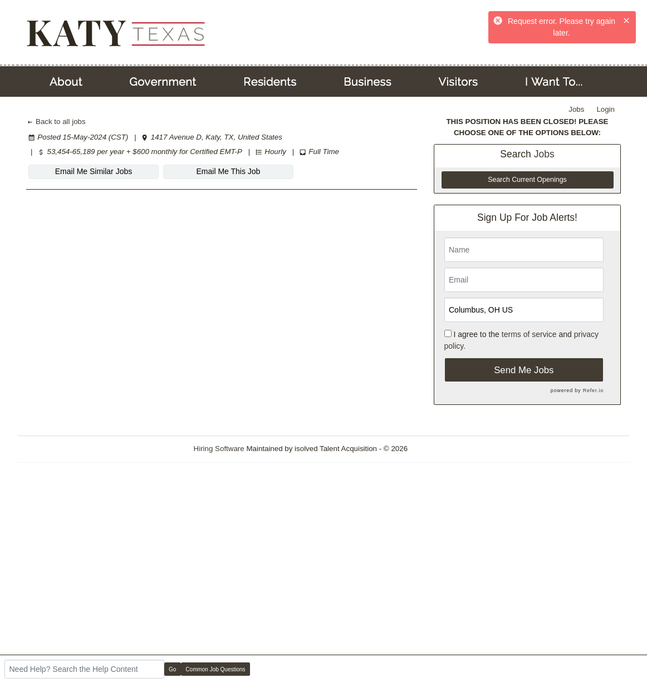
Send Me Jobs (523, 370)
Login (605, 109)
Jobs (576, 109)
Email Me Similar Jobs (93, 171)
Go (172, 669)
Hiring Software (219, 448)
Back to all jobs (56, 121)
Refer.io (593, 390)
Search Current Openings (527, 180)
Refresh (441, 448)
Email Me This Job (229, 171)
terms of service (529, 334)
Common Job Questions (215, 669)
